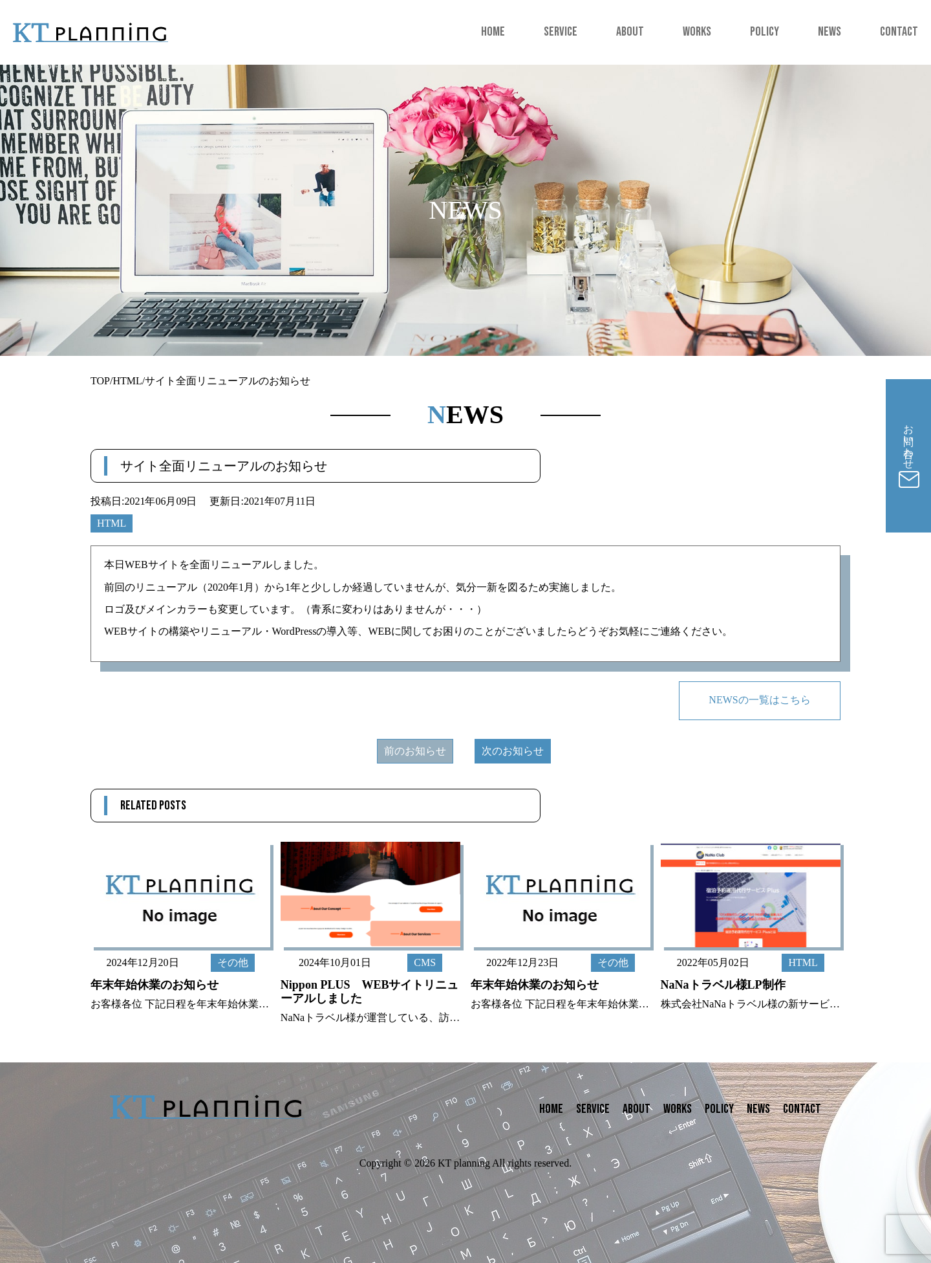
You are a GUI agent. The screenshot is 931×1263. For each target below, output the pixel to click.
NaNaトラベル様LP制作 (723, 984)
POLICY (764, 31)
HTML (802, 962)
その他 (232, 962)
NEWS (829, 31)
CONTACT (899, 31)
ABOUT (630, 31)
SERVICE (560, 31)
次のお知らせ (513, 750)
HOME (493, 31)
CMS (425, 962)
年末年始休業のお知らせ (155, 984)
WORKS (697, 31)
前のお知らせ (415, 750)
